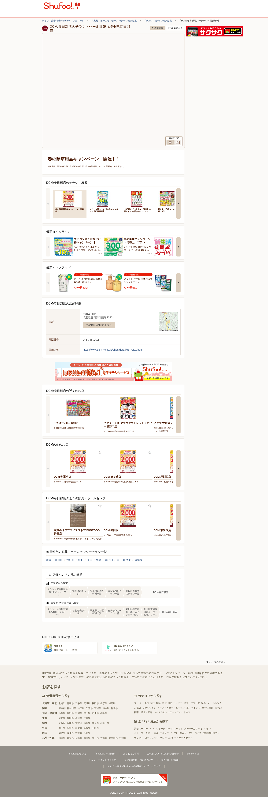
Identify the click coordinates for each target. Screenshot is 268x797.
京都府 (78, 723)
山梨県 (62, 713)
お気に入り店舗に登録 (175, 28)
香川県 (70, 733)
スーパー (138, 703)
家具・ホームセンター (212, 703)
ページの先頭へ (216, 662)
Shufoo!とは (192, 753)
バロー (163, 737)
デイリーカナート (183, 737)
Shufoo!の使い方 (77, 753)
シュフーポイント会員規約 (102, 760)
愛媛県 (78, 733)
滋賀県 (87, 723)
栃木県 (106, 708)
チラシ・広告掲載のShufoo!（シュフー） (63, 20)
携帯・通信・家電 (143, 712)
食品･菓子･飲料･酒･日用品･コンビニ (163, 703)
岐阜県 (78, 718)
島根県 (87, 728)
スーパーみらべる (193, 728)
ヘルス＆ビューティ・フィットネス (172, 712)
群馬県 (114, 708)
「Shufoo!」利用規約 (104, 753)
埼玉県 (81, 708)
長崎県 (78, 738)
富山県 (87, 713)
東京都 (62, 708)
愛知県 (62, 718)
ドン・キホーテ (157, 728)
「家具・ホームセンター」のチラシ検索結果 (114, 20)
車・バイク (192, 707)
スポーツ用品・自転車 (210, 707)
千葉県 (89, 708)
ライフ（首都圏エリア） (207, 733)
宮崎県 (103, 738)
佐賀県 (70, 738)
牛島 (98, 560)
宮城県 (87, 703)
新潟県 (78, 713)
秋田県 (95, 703)
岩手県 (78, 703)
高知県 (87, 733)
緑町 (80, 560)
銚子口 (109, 560)
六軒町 (70, 560)
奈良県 (95, 723)
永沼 (89, 560)
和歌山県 (104, 723)
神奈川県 (71, 708)
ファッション (149, 707)
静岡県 (70, 718)
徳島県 (62, 733)
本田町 (59, 560)
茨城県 (97, 708)
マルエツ (164, 733)
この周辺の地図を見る (99, 325)
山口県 (95, 728)
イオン (207, 728)
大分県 (95, 738)
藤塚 (48, 560)
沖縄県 (122, 738)
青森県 (70, 703)
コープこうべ (151, 737)
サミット (138, 737)
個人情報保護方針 (170, 760)
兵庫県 (70, 723)
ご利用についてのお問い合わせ (163, 753)
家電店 (137, 707)
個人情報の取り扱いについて (138, 760)
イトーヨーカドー (143, 733)
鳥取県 (78, 728)
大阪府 (62, 723)
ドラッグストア (192, 703)
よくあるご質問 (131, 753)
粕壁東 (127, 560)
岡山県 (62, 728)
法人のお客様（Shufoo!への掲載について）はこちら (134, 766)
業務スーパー (141, 728)
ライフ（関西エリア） (182, 733)
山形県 (103, 703)
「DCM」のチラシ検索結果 (158, 20)
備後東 (139, 560)
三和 (170, 737)
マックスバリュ (175, 728)
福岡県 (62, 738)
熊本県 (87, 738)
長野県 (70, 713)
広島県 (70, 728)
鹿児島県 (113, 738)
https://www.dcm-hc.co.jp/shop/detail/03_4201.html (112, 349)
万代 (156, 733)
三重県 (87, 718)
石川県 (95, 713)
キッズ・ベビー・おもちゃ (171, 707)
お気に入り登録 (99, 452)
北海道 (62, 703)
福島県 (112, 703)
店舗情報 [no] (157, 28)
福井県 (103, 713)
